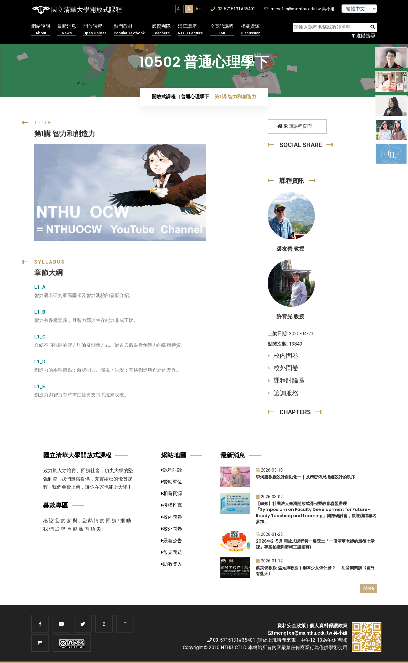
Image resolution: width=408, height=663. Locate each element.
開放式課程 (163, 96)
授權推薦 (171, 505)
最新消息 (66, 29)
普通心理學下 (195, 96)
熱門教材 (129, 29)
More (368, 588)
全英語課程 (222, 29)
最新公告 (171, 540)
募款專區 (55, 505)
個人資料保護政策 (328, 625)
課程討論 (171, 470)
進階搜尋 (363, 35)
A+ (198, 9)
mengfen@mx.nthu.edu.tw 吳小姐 (299, 9)
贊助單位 (171, 482)
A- (179, 9)
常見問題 (171, 552)
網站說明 (40, 29)
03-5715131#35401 (233, 9)
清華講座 (190, 29)
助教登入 (171, 564)
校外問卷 (286, 368)
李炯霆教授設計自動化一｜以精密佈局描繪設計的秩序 (305, 477)
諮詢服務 (286, 393)
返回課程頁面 (294, 126)
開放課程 (95, 29)
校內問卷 (286, 355)
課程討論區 (289, 380)
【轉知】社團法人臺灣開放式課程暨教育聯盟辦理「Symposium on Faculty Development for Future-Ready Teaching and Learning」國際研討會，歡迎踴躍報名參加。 (316, 513)
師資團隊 (161, 29)
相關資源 (250, 29)
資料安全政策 (291, 625)
